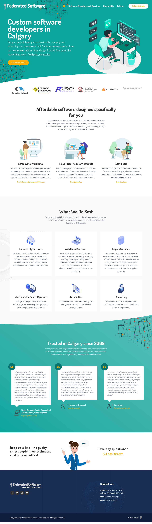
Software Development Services (84, 5)
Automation (76, 297)
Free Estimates (76, 182)
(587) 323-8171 (111, 502)
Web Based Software (76, 249)
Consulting (121, 297)
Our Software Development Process (31, 182)
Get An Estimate (138, 5)
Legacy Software (121, 249)
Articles (120, 5)
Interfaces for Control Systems (30, 297)
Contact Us (108, 5)
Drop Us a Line (121, 182)
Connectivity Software (31, 249)
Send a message (112, 499)
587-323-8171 (115, 456)
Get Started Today (19, 62)
